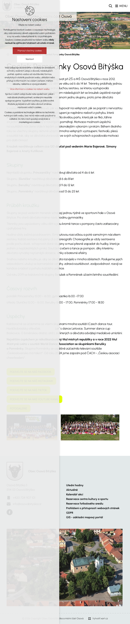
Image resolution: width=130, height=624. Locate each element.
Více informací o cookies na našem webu (29, 89)
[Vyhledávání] (110, 6)
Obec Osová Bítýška (42, 471)
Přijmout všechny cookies (30, 50)
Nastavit (30, 59)
